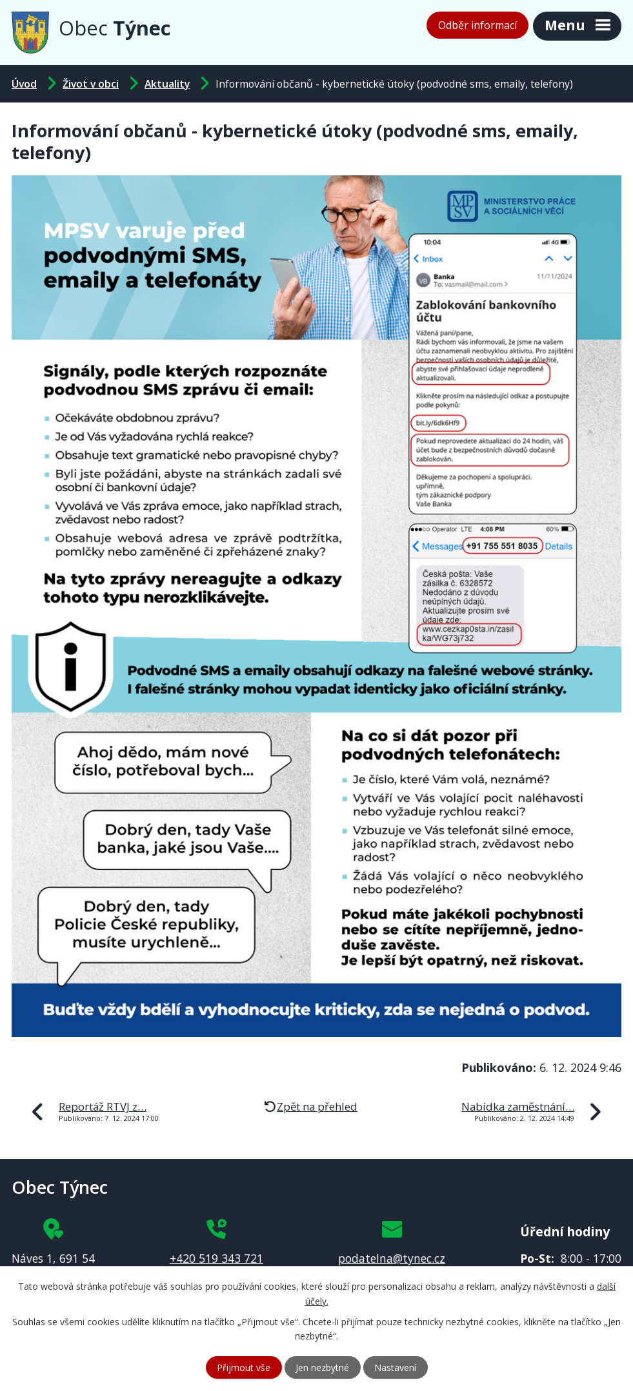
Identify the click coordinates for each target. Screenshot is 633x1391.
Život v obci (91, 84)
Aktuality (167, 84)
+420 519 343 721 (216, 1258)
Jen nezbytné (322, 1367)
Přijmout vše (243, 1367)
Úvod (24, 84)
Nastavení (395, 1367)
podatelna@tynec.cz (391, 1258)
